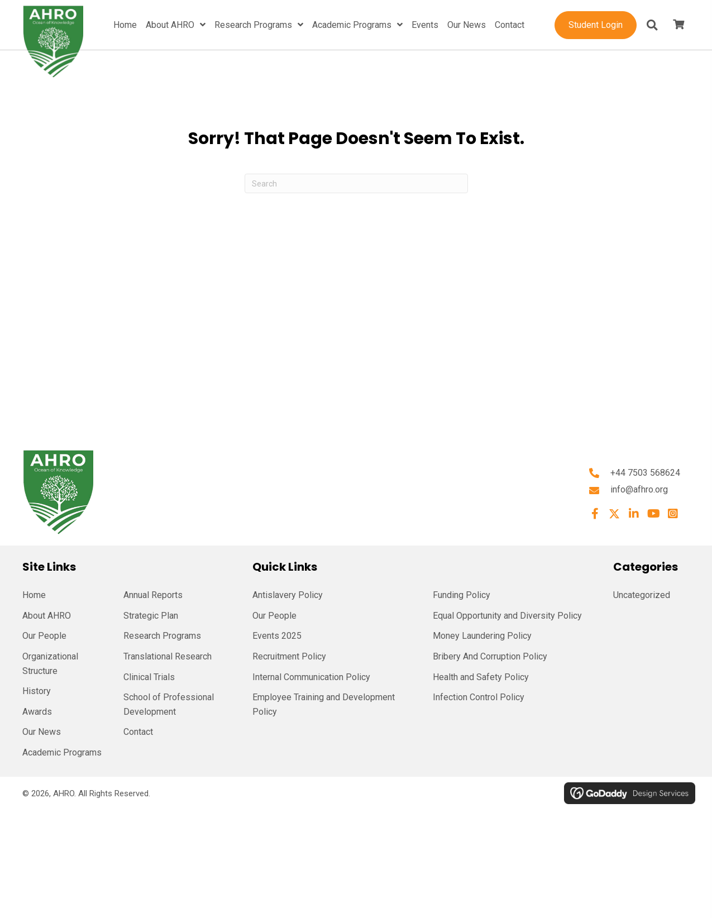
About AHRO (46, 615)
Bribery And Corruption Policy (490, 656)
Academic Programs (62, 752)
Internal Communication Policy (311, 677)
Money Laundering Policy (482, 635)
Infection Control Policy (478, 697)
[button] (594, 513)
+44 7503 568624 (645, 472)
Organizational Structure (50, 663)
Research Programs (162, 635)
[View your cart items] (678, 25)
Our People (44, 635)
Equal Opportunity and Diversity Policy (507, 615)
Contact (138, 731)
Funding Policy (461, 595)
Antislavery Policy (287, 595)
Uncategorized (641, 595)
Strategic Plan (150, 615)
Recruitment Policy (289, 656)
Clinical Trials (149, 677)
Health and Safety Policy (481, 677)
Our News (41, 731)
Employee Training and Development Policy (323, 704)
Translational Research (167, 656)
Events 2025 (277, 635)
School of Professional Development (168, 704)
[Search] (356, 183)
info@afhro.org (639, 489)
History (36, 691)
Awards (37, 711)
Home (34, 595)
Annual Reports (153, 595)
